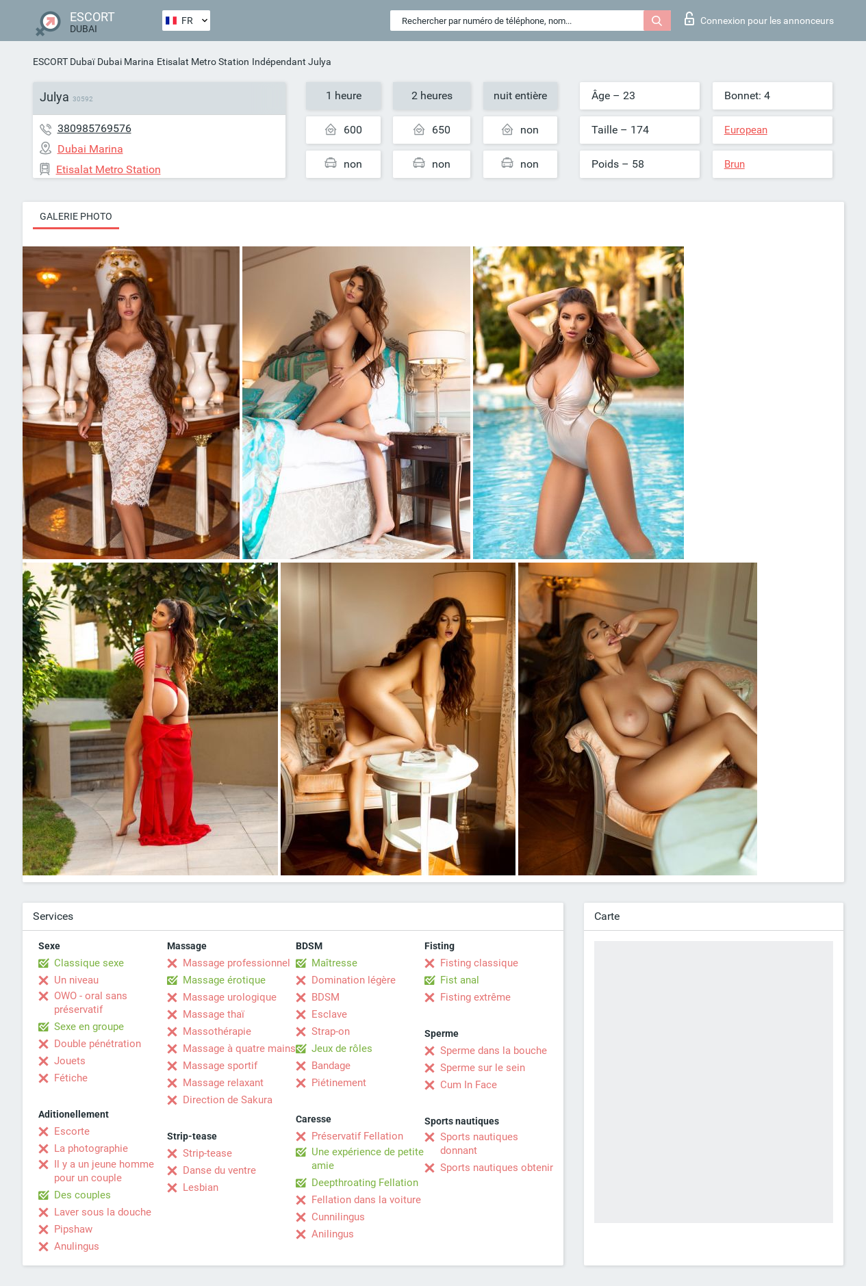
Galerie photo (76, 216)
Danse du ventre (219, 1170)
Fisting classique (479, 963)
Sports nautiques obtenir (496, 1167)
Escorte (72, 1131)
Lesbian (200, 1187)
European (745, 130)
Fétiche (71, 1078)
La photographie (91, 1148)
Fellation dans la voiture (366, 1200)
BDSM (325, 997)
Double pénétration (97, 1044)
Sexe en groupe (89, 1026)
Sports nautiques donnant (479, 1144)
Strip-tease (207, 1153)
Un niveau (76, 980)
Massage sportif (220, 1065)
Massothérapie (217, 1031)
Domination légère (353, 980)
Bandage (331, 1065)
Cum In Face (468, 1085)
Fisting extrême (475, 997)
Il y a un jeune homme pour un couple (104, 1171)
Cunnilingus (338, 1217)
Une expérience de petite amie (367, 1159)
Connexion (759, 18)
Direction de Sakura (227, 1100)
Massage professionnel (236, 963)
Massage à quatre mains (239, 1048)
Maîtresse (334, 963)
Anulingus (76, 1246)
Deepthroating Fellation (364, 1182)
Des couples (82, 1195)
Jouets (70, 1061)
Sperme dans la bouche (493, 1050)
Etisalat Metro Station (203, 61)
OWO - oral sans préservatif (90, 1003)
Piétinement (338, 1083)
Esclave (329, 1014)
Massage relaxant (223, 1083)
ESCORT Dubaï (63, 61)
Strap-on (330, 1031)
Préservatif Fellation (357, 1136)
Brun (734, 164)
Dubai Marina (125, 61)
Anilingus (332, 1234)
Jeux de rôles (341, 1048)
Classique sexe (89, 963)
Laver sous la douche (102, 1212)
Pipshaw (73, 1229)
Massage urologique (230, 997)
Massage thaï (213, 1014)
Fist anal (459, 980)
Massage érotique (224, 980)
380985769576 (94, 128)
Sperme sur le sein (482, 1068)
